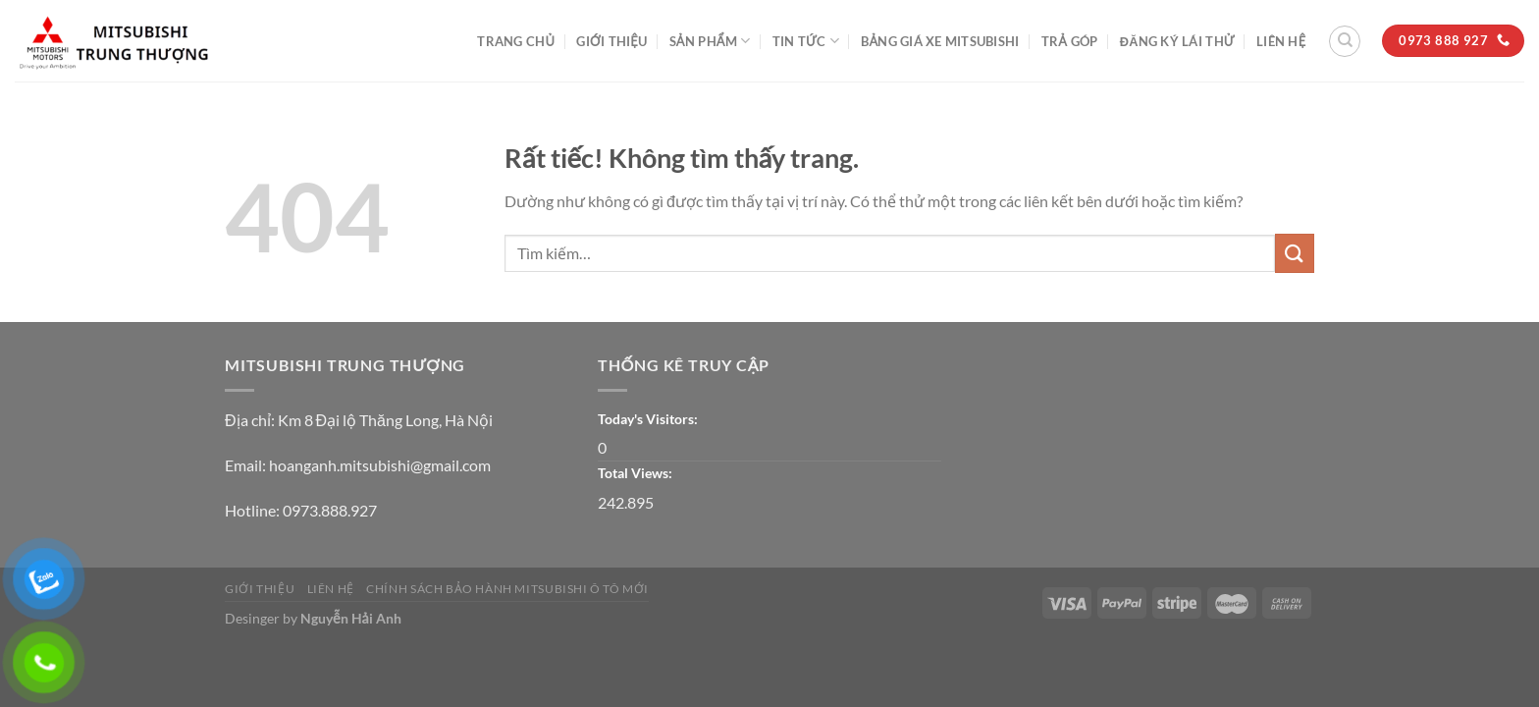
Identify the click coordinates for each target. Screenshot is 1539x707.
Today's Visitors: (649, 418)
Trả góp (1069, 41)
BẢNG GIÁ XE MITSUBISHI (940, 41)
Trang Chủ (516, 41)
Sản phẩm (710, 40)
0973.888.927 (330, 510)
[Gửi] (1294, 253)
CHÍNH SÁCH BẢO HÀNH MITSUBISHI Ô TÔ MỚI (507, 588)
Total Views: (636, 472)
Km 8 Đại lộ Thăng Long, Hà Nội (385, 419)
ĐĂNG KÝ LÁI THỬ (1177, 41)
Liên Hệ (1280, 41)
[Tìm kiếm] (1344, 41)
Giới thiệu (611, 41)
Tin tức (805, 40)
